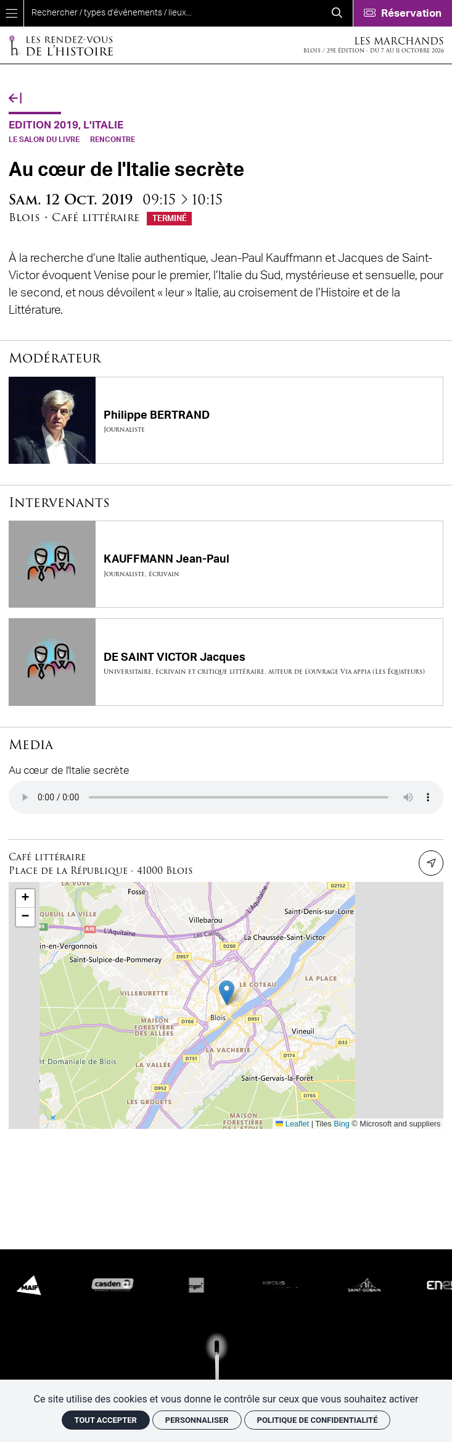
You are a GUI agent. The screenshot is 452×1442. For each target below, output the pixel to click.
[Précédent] (15, 99)
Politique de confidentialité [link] (317, 1420)
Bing (342, 1123)
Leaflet (293, 1123)
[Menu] (11, 13)
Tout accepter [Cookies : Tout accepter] (106, 1420)
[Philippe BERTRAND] (226, 420)
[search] (172, 13)
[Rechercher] (337, 13)
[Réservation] (402, 13)
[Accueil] (60, 45)
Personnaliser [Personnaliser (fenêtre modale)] (197, 1420)
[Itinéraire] (431, 862)
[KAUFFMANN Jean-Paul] (226, 564)
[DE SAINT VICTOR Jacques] (226, 661)
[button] (226, 992)
